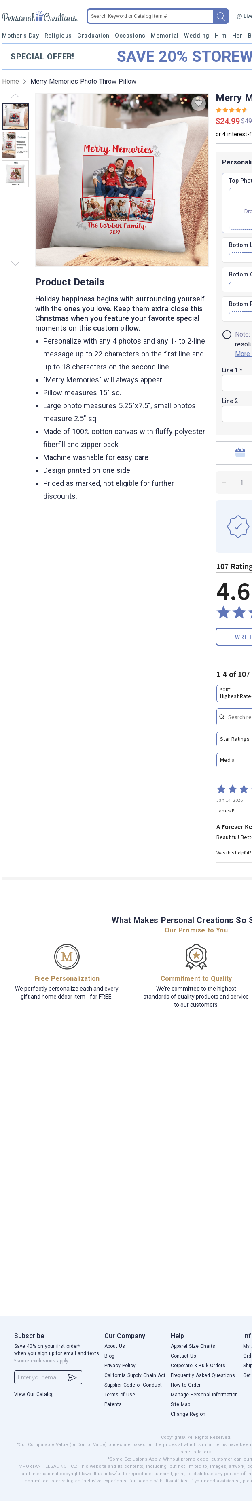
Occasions (130, 35)
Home (10, 81)
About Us (114, 1346)
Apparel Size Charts (193, 1346)
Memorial (164, 35)
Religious (58, 35)
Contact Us (183, 1356)
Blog (109, 1356)
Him (221, 35)
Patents (113, 1404)
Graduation (93, 35)
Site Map (180, 1404)
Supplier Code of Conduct (133, 1385)
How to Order (186, 1385)
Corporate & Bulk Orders (198, 1365)
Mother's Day (20, 35)
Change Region (188, 1414)
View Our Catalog (34, 1394)
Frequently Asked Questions (203, 1375)
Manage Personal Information (204, 1395)
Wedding (197, 35)
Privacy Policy (120, 1365)
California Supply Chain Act (134, 1375)
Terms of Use (119, 1395)
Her (237, 35)
